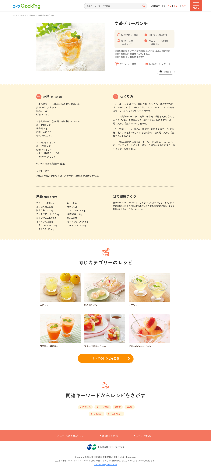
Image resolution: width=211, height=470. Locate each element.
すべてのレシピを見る (105, 358)
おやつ (23, 15)
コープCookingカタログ (72, 435)
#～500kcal (96, 413)
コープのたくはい (145, 435)
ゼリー (32, 15)
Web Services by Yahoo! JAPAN (105, 464)
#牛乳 (129, 407)
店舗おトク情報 (110, 435)
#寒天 (118, 407)
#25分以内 (85, 407)
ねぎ (184, 6)
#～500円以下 (115, 413)
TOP (15, 15)
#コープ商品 (103, 407)
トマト (176, 6)
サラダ (168, 6)
